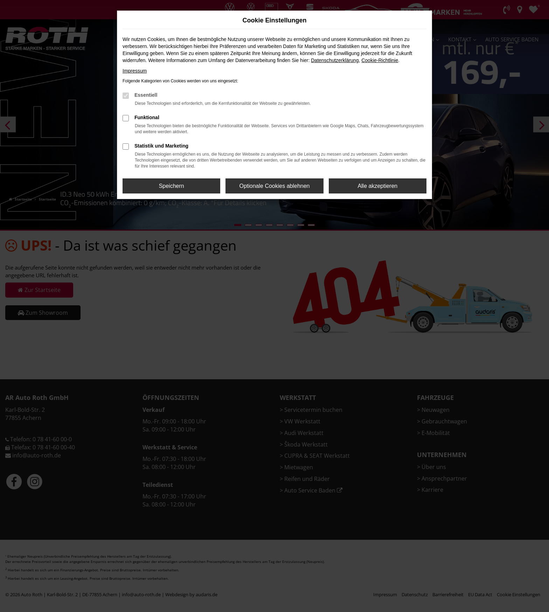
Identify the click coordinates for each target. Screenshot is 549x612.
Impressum (135, 71)
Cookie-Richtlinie (379, 60)
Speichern (171, 186)
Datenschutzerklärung (335, 60)
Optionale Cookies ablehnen (274, 186)
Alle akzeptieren (377, 186)
